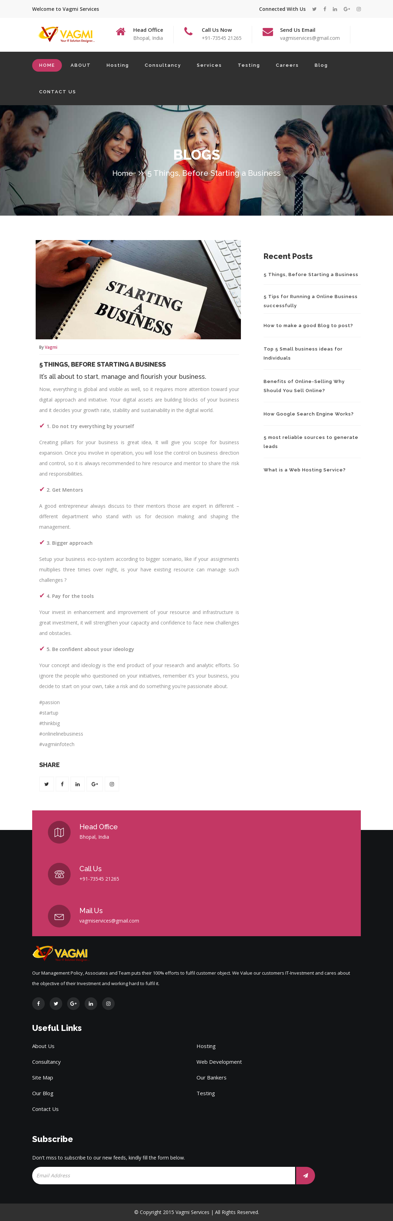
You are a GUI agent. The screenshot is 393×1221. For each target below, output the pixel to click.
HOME (47, 65)
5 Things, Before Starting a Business (102, 364)
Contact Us (45, 1108)
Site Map (42, 1077)
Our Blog (42, 1093)
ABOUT (81, 65)
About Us (43, 1045)
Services (209, 65)
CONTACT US (57, 91)
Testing (249, 65)
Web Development (219, 1061)
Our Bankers (211, 1077)
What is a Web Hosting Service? (305, 469)
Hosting (118, 65)
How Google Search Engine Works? (309, 414)
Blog (321, 65)
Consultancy (163, 65)
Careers (287, 65)
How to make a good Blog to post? (308, 325)
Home (122, 173)
